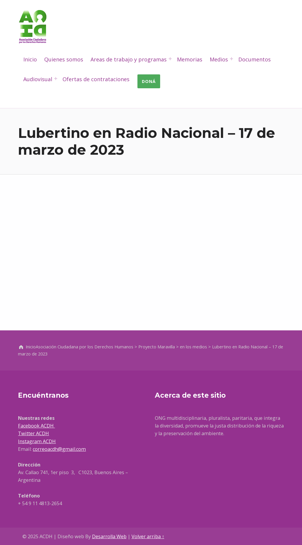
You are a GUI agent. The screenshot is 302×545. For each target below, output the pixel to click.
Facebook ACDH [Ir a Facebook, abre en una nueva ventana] (36, 425)
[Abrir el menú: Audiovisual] (55, 78)
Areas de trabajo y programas (129, 59)
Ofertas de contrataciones (96, 79)
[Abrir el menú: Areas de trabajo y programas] (170, 58)
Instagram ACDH (37, 441)
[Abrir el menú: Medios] (231, 58)
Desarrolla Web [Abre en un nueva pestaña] (109, 536)
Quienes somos (63, 59)
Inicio (30, 59)
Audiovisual (37, 79)
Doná (149, 81)
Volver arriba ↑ (148, 536)
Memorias (189, 59)
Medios (219, 59)
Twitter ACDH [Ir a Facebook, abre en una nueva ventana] (33, 433)
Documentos (254, 59)
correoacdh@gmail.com (59, 449)
